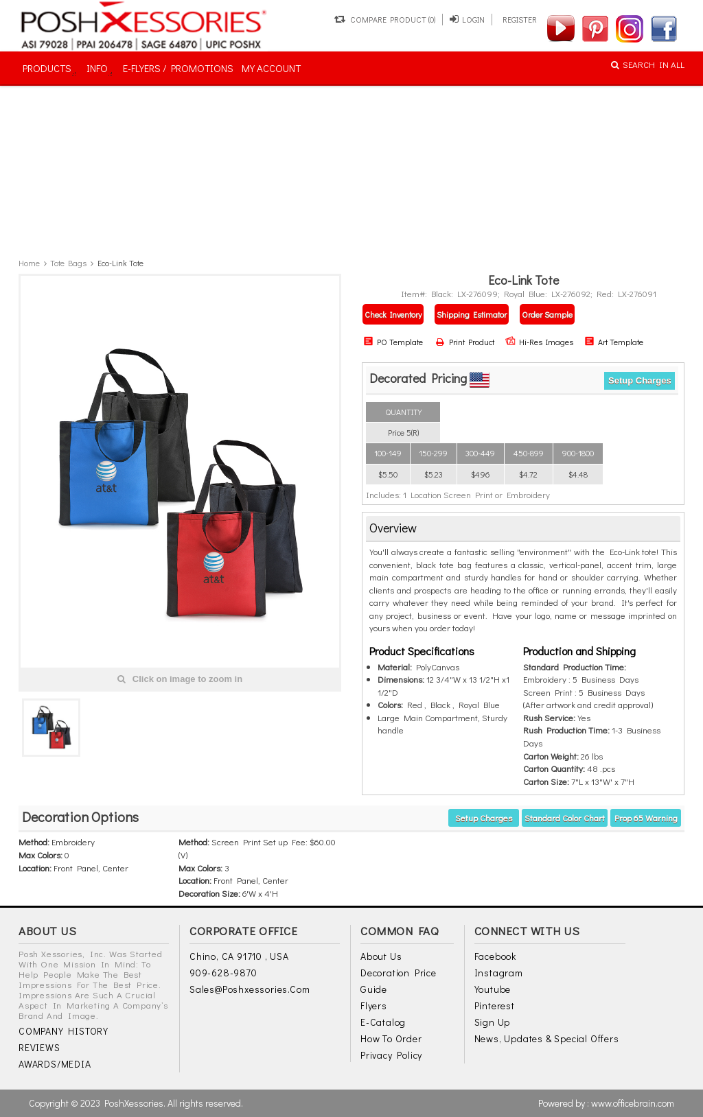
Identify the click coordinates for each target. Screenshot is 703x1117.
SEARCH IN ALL (647, 64)
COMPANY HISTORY (63, 1030)
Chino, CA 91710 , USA (239, 956)
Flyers (373, 1005)
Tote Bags (68, 262)
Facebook (495, 956)
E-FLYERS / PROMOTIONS (178, 68)
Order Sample (547, 314)
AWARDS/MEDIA (55, 1063)
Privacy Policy (391, 1054)
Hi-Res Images (539, 341)
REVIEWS (39, 1047)
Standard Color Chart (565, 817)
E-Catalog (383, 1021)
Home (29, 262)
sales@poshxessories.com (249, 989)
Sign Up (492, 1021)
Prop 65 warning (646, 817)
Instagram (498, 972)
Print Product (465, 341)
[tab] (523, 528)
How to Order (391, 1038)
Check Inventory (393, 314)
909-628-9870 (223, 972)
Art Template (613, 341)
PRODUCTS (47, 68)
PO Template (393, 341)
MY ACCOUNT (271, 68)
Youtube (492, 989)
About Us (381, 956)
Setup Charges (639, 380)
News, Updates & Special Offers (546, 1038)
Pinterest (494, 1005)
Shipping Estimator (472, 314)
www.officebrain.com (632, 1102)
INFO (97, 68)
